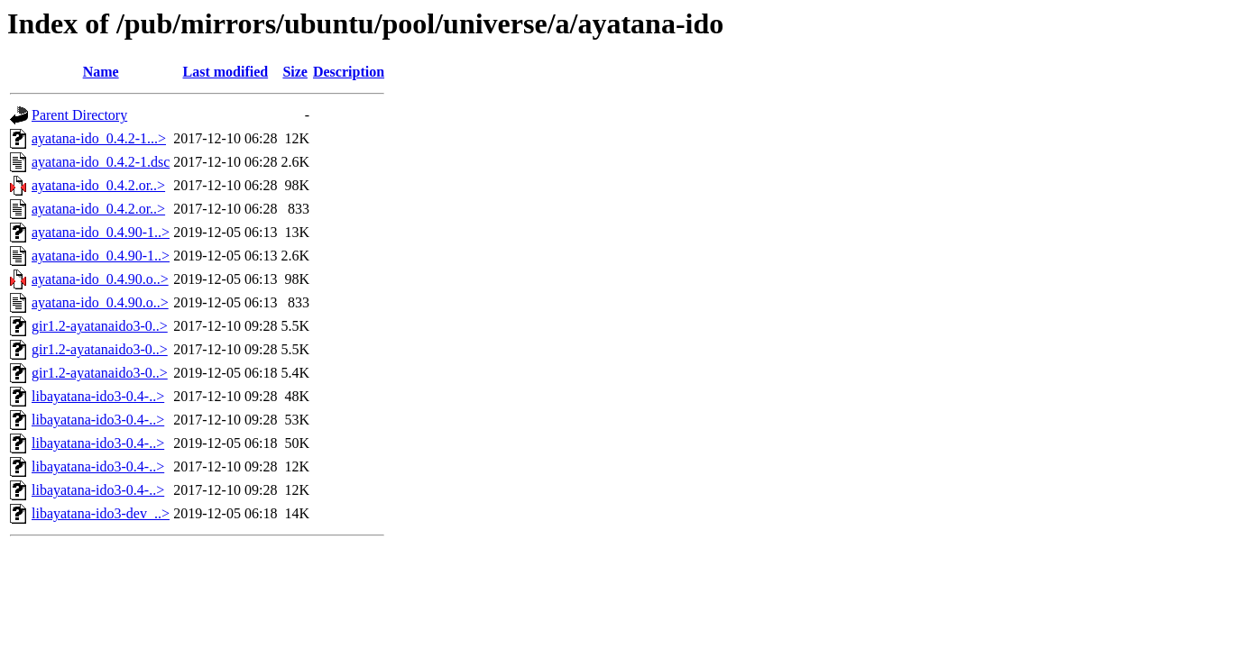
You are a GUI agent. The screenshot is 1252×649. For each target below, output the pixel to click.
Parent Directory (79, 115)
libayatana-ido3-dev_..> (101, 513)
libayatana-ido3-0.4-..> (98, 396)
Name (101, 71)
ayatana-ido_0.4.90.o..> (100, 279)
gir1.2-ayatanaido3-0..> (100, 326)
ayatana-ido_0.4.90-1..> (101, 232)
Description (348, 71)
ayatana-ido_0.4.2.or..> (98, 185)
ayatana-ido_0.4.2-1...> (99, 138)
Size (295, 71)
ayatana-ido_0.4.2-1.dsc (101, 161)
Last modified (226, 71)
